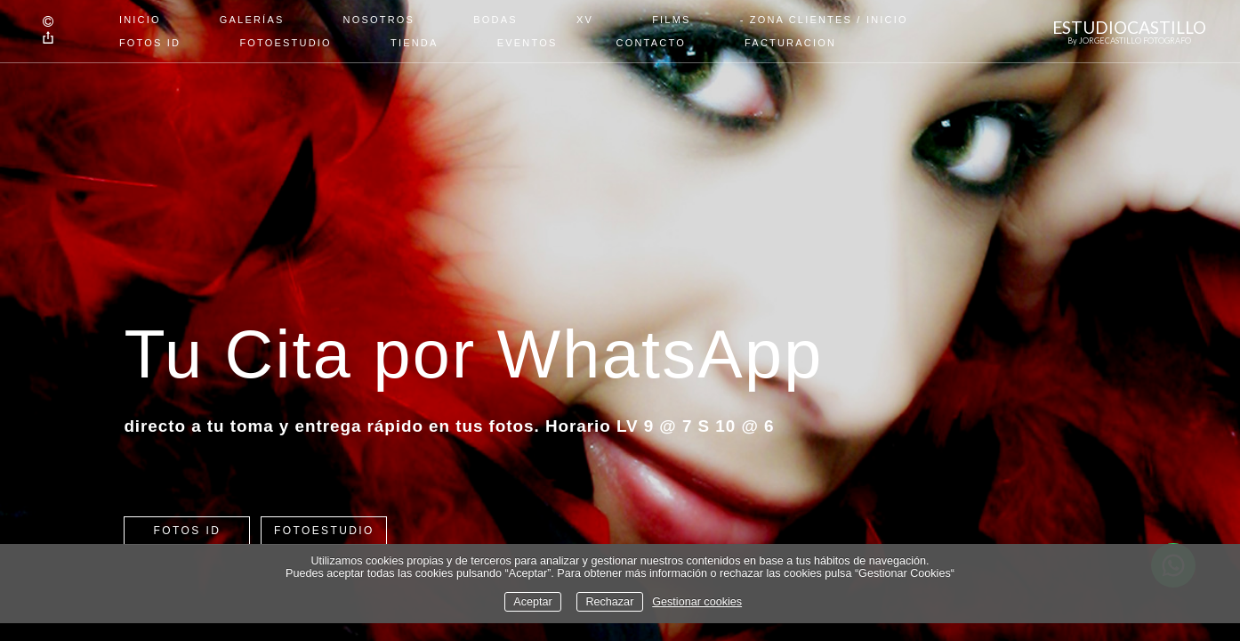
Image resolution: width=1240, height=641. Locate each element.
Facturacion (790, 42)
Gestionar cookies (697, 602)
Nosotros (379, 19)
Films (671, 19)
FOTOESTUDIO (285, 42)
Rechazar (609, 602)
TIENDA (415, 42)
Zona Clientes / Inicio (829, 19)
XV (584, 19)
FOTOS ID (150, 42)
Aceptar (532, 602)
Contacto (651, 42)
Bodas (495, 19)
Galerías (252, 19)
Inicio (140, 19)
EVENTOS (527, 42)
